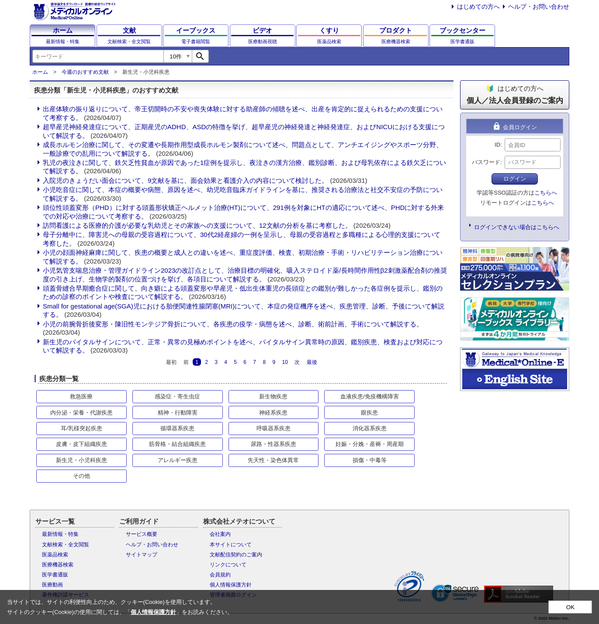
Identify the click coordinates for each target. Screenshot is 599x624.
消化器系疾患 (370, 428)
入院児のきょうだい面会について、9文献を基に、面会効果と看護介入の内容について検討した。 (185, 180)
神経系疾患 (273, 412)
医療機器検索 (57, 565)
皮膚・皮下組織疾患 (81, 444)
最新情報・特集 (60, 534)
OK (570, 607)
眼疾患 (369, 412)
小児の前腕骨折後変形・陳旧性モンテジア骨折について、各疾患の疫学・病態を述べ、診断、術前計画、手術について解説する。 (233, 324)
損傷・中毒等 (370, 460)
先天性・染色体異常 (273, 460)
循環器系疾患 (177, 428)
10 (284, 362)
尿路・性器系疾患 (273, 444)
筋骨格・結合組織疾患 (177, 444)
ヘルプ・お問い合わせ (538, 6)
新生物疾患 (273, 396)
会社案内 (220, 534)
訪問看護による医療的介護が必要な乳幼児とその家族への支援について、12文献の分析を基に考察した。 (197, 225)
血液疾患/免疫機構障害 (369, 396)
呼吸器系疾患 (273, 428)
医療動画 (52, 585)
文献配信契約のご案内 (236, 555)
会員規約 (220, 575)
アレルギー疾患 (177, 460)
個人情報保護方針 (231, 585)
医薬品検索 (55, 555)
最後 (312, 362)
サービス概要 (141, 534)
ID (497, 144)
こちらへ (545, 192)
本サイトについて (231, 545)
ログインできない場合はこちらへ (516, 227)
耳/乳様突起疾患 (81, 428)
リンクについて (228, 565)
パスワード (486, 162)
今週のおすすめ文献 (85, 72)
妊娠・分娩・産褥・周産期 (370, 444)
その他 (81, 476)
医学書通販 (55, 575)
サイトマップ (141, 555)
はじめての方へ (478, 6)
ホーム (40, 72)
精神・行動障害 (177, 412)
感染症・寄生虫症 (177, 396)
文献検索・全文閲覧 (65, 545)
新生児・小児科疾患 (81, 460)
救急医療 (81, 396)
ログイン (514, 178)
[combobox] (97, 56)
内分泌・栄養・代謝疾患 (81, 412)
